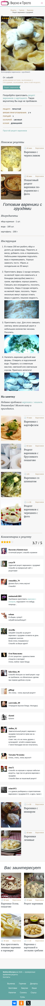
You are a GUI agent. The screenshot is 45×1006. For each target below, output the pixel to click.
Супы (22, 997)
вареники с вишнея (32, 402)
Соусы (33, 993)
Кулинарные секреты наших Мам (16, 3)
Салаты (23, 993)
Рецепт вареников (11, 87)
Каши (34, 988)
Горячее (22, 984)
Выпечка (11, 984)
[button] (42, 3)
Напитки (12, 993)
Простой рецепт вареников (15, 131)
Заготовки (12, 988)
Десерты (34, 984)
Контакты (6, 977)
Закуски (24, 988)
